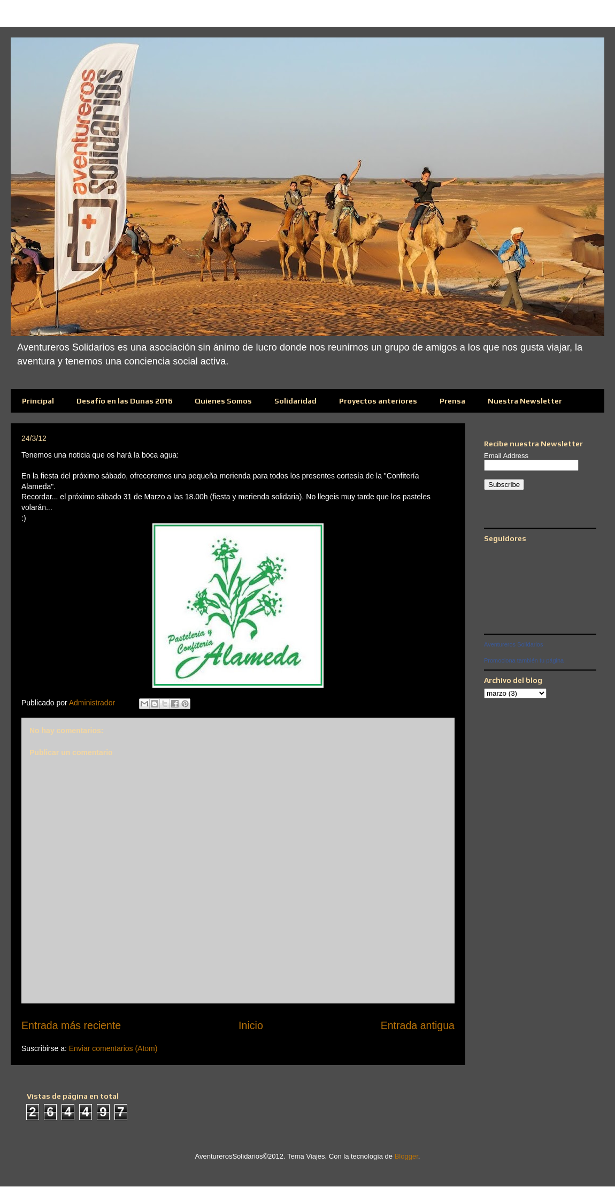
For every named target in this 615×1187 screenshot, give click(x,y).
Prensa (452, 401)
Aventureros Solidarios (513, 644)
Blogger (406, 1156)
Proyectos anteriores (378, 401)
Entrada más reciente (71, 1025)
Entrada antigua (418, 1025)
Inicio (251, 1025)
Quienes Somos (223, 401)
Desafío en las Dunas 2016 (124, 401)
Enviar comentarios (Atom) (113, 1048)
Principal (38, 401)
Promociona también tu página (524, 660)
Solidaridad (295, 401)
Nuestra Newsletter (525, 401)
